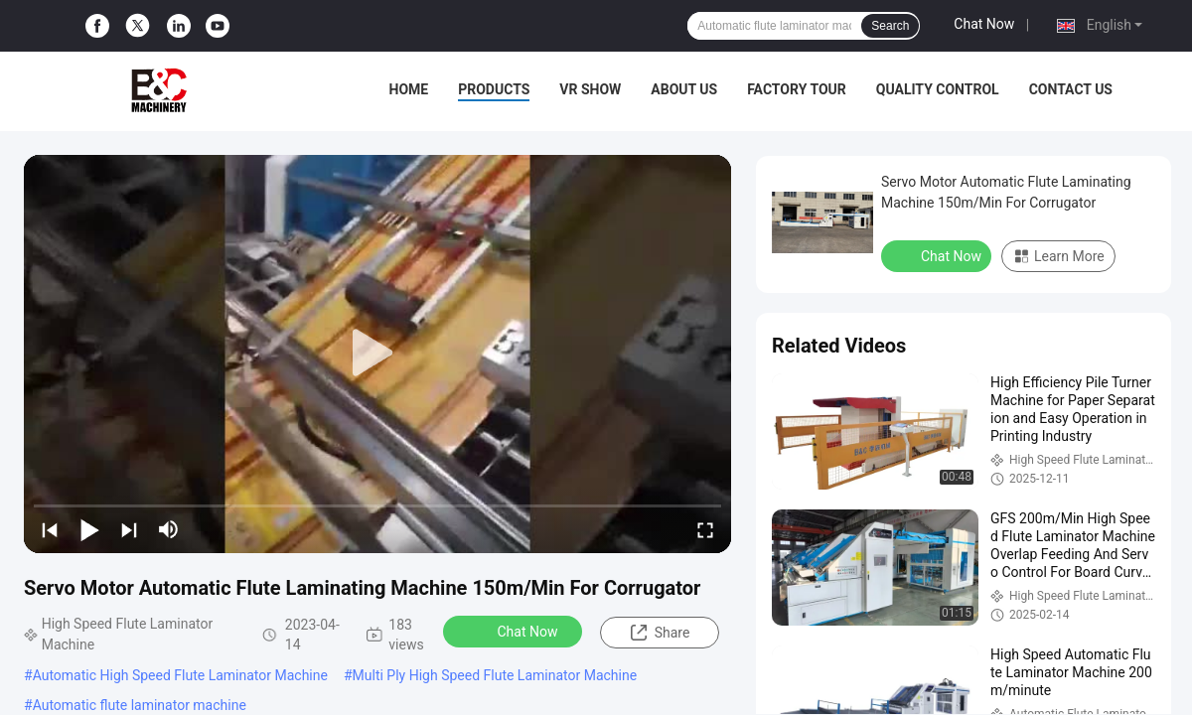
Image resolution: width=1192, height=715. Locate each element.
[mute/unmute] (169, 529)
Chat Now (984, 24)
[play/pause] (89, 529)
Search (890, 26)
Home (409, 89)
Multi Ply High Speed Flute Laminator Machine (495, 675)
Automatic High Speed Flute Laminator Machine (180, 675)
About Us (684, 89)
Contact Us (1071, 89)
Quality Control (937, 89)
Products (493, 89)
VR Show (590, 89)
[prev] (50, 529)
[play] (377, 353)
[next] (129, 529)
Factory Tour (796, 89)
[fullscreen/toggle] (705, 529)
